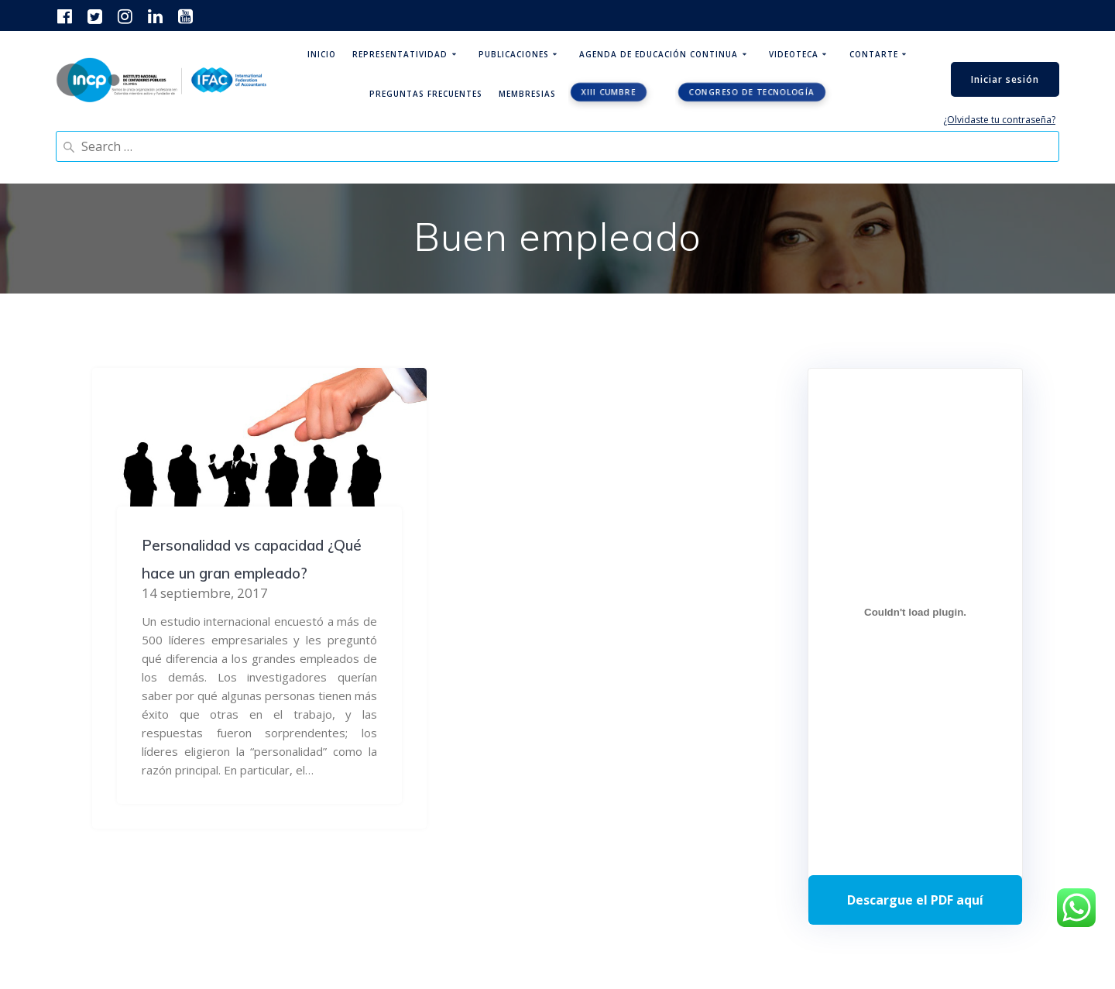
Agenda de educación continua (658, 54)
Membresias (527, 93)
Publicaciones (514, 54)
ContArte (873, 54)
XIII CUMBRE (608, 92)
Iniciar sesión (1005, 79)
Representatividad (400, 54)
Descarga (915, 900)
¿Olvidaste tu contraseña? (999, 119)
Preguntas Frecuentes (425, 93)
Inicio (321, 54)
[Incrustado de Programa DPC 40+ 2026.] (915, 611)
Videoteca (793, 54)
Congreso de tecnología (751, 92)
